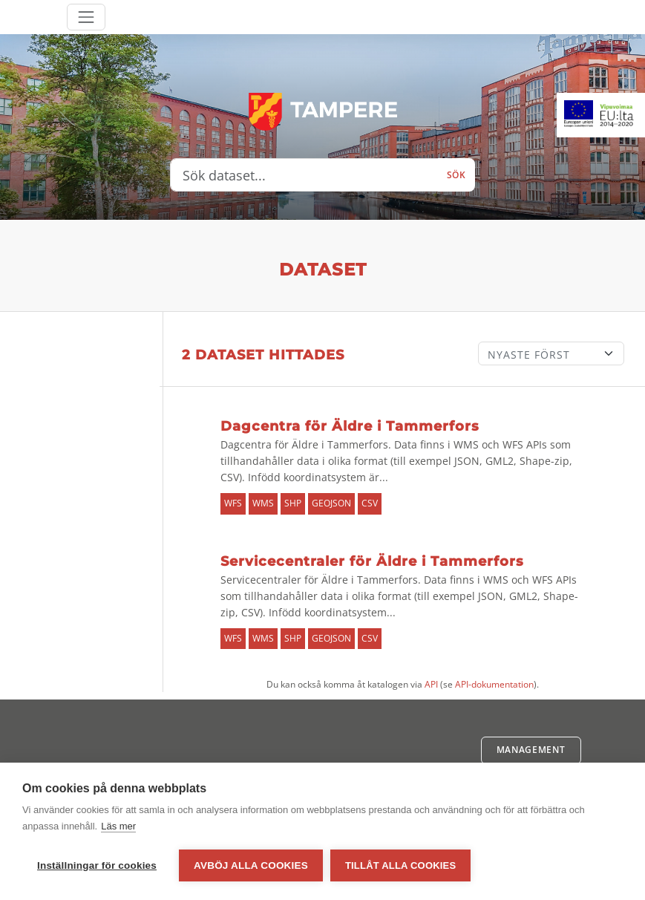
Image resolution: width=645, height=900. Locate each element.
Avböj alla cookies (251, 865)
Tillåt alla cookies (400, 865)
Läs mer (118, 826)
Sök (456, 175)
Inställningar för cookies (97, 865)
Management (531, 749)
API (431, 684)
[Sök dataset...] (304, 175)
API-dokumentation (494, 684)
